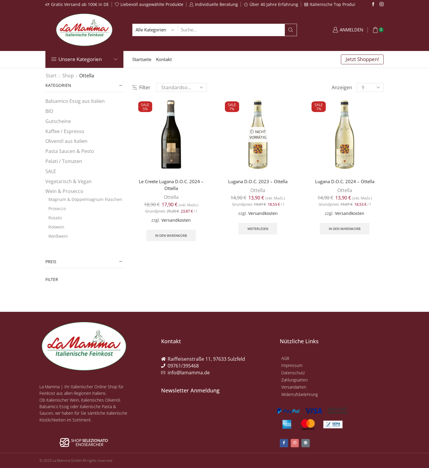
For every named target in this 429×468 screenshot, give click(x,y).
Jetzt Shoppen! (362, 59)
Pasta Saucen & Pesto (69, 151)
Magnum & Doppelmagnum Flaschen (85, 199)
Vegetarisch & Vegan (68, 181)
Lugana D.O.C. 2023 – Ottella (258, 181)
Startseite (141, 59)
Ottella (171, 197)
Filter (141, 87)
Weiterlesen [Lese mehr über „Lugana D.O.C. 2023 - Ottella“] (257, 229)
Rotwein (56, 227)
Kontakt (164, 59)
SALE (50, 171)
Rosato (55, 218)
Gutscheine (58, 121)
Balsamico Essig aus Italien (75, 101)
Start (51, 75)
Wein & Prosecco (64, 191)
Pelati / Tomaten (63, 161)
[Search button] (291, 30)
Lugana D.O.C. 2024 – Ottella (344, 181)
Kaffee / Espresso (64, 131)
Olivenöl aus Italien (66, 141)
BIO (49, 111)
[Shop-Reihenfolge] (181, 87)
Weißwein (58, 236)
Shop (68, 75)
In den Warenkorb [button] (171, 236)
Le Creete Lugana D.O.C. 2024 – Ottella (171, 185)
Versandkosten (176, 220)
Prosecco (57, 208)
